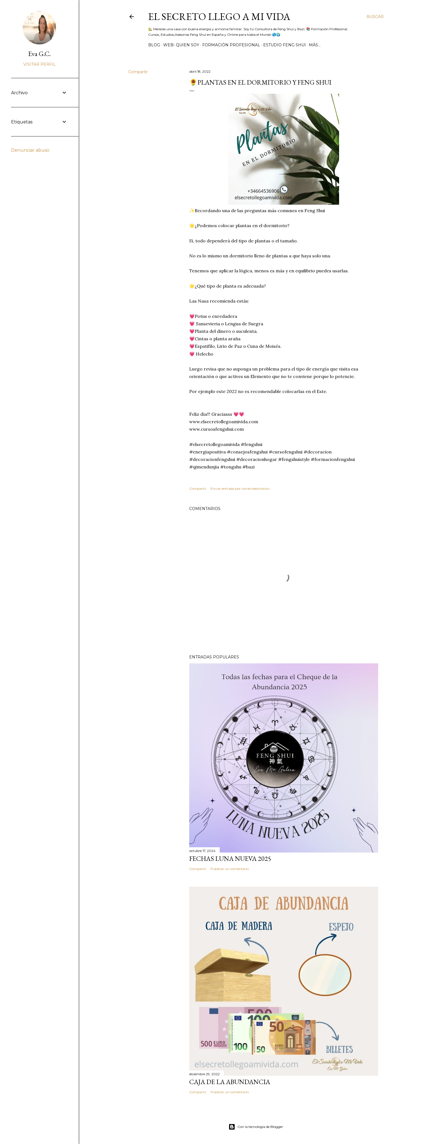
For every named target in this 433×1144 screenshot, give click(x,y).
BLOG (154, 44)
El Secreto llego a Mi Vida (219, 16)
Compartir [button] (138, 71)
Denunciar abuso (30, 150)
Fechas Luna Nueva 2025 (230, 858)
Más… (315, 44)
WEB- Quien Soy (181, 44)
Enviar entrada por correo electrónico (240, 488)
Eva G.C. (39, 53)
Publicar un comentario (230, 869)
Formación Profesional (231, 44)
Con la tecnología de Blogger (256, 1126)
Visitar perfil (39, 64)
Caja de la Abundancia (229, 1081)
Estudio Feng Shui (284, 44)
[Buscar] (375, 16)
